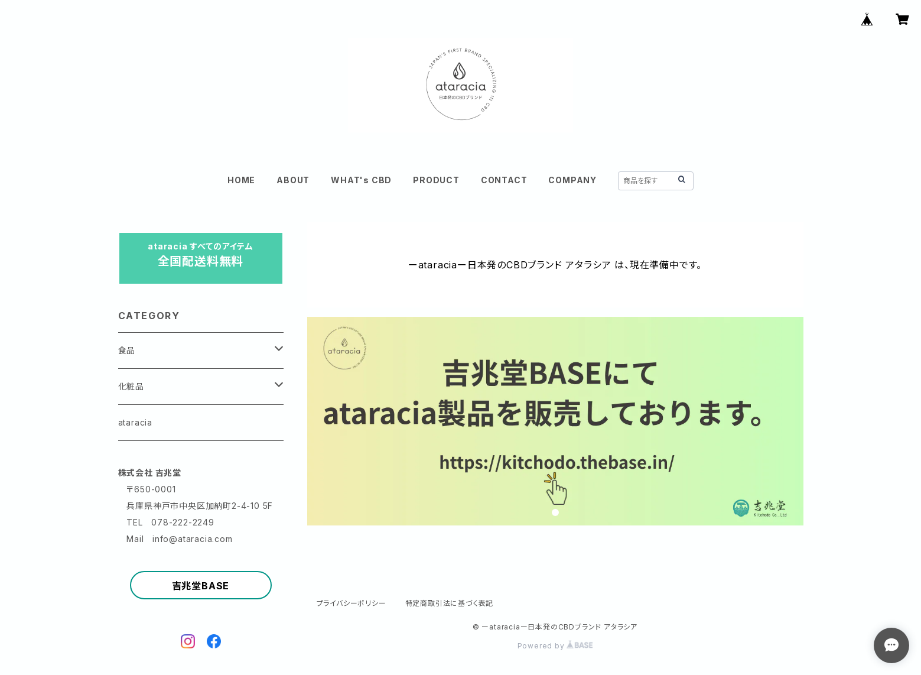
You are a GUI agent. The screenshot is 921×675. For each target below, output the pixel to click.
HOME (241, 180)
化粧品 (131, 386)
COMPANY (572, 180)
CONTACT (504, 180)
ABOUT (293, 180)
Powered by (555, 645)
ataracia (135, 422)
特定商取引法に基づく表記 (449, 603)
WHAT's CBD (361, 180)
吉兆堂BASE (201, 586)
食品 (127, 350)
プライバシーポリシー (351, 603)
